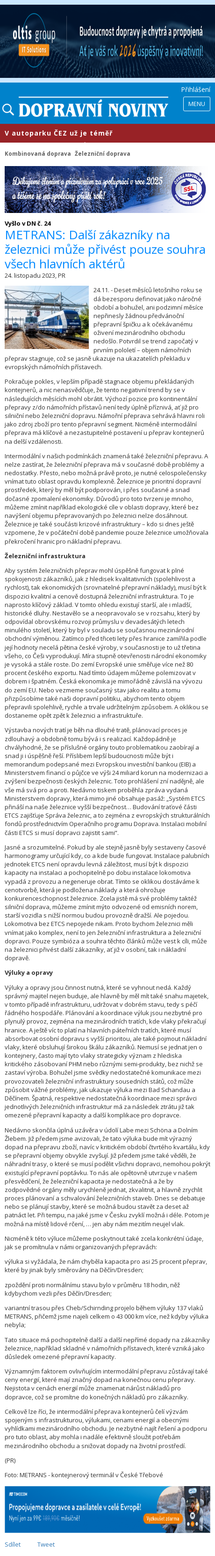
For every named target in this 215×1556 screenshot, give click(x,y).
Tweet (46, 1544)
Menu (196, 103)
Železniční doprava (102, 153)
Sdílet (13, 1544)
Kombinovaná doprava (38, 153)
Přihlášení (195, 89)
